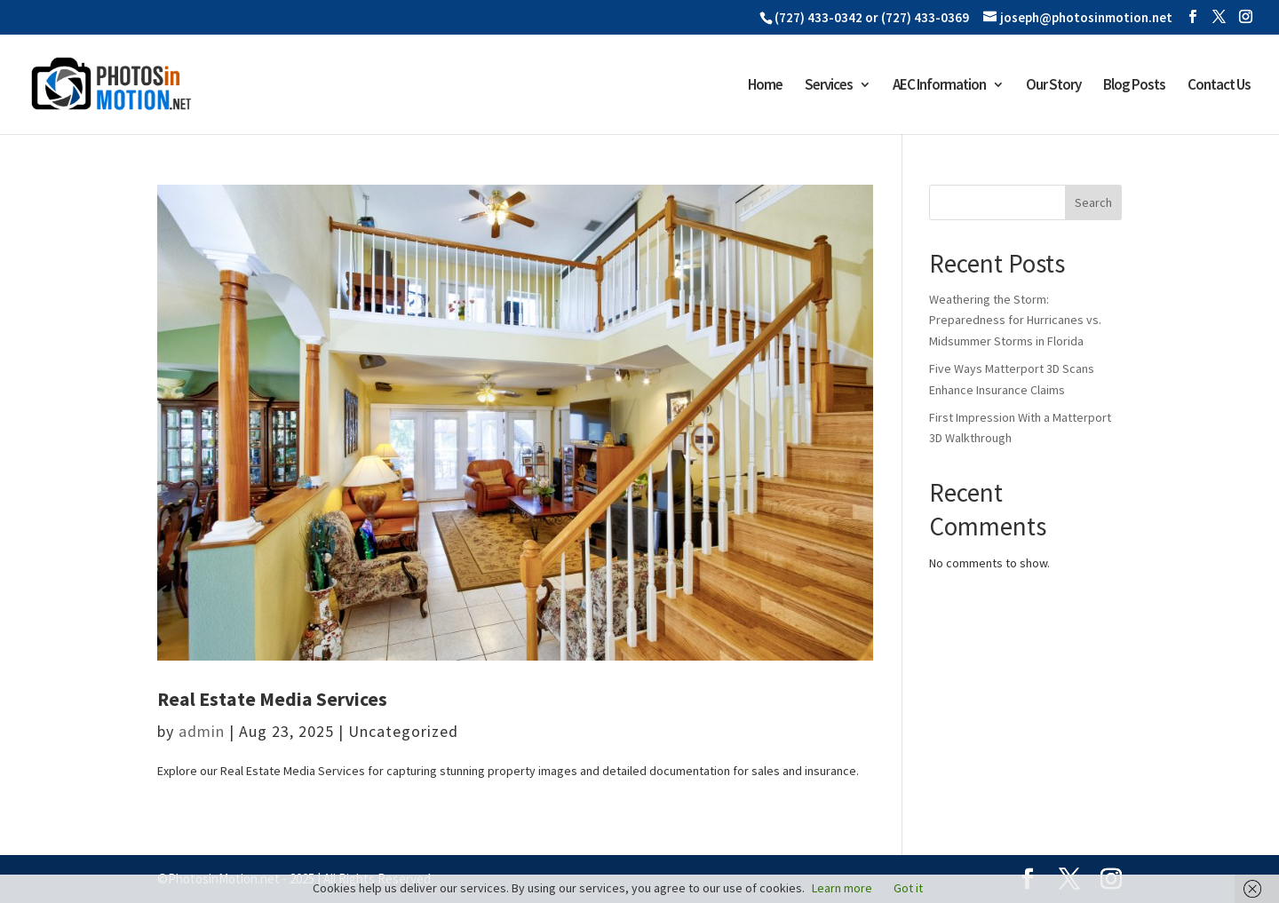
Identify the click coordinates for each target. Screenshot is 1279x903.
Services (829, 86)
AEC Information (939, 86)
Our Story (1053, 86)
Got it (908, 888)
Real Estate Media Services (272, 699)
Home (765, 86)
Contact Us (1219, 86)
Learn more (842, 888)
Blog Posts (1134, 86)
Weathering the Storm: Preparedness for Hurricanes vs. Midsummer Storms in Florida (1015, 320)
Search (1093, 202)
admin (202, 731)
